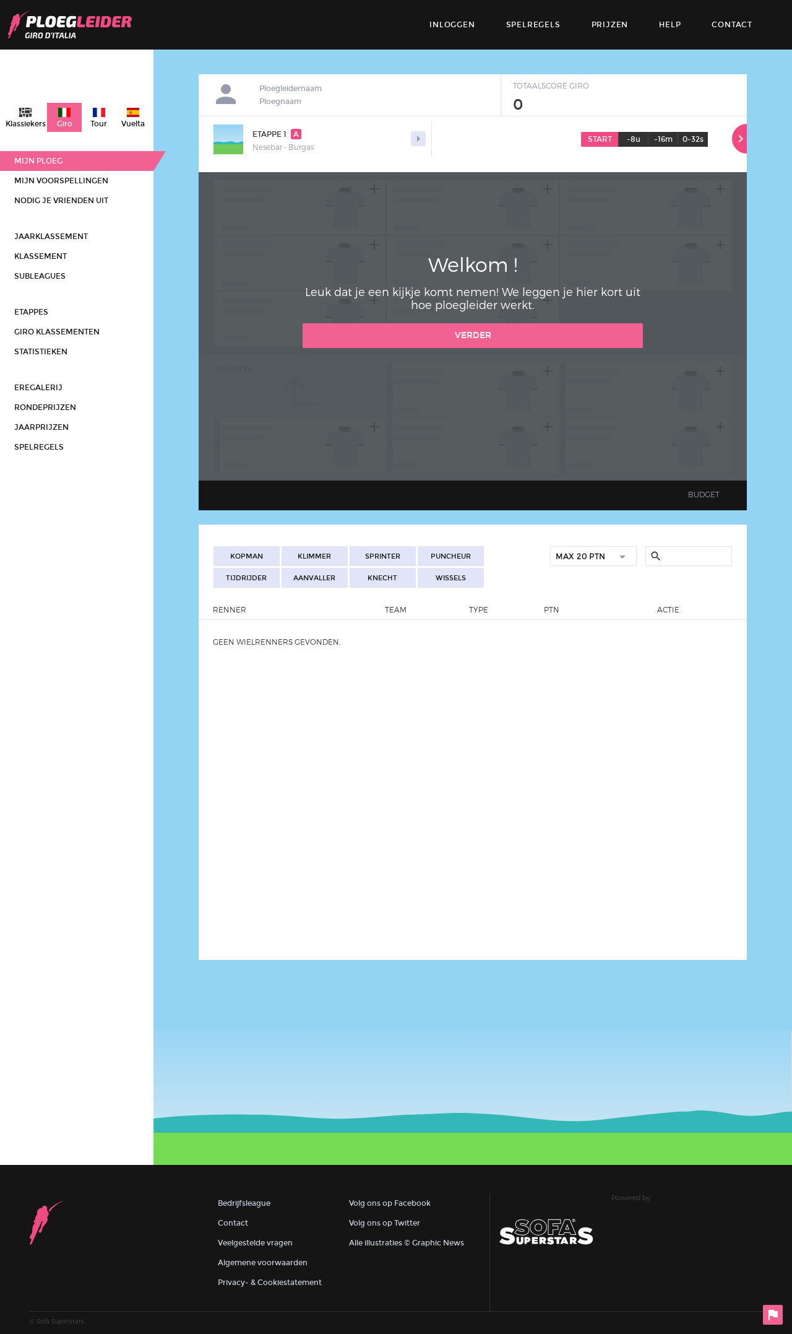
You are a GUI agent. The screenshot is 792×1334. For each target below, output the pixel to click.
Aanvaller (314, 578)
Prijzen (610, 24)
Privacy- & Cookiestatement (270, 1282)
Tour (98, 124)
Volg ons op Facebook (390, 1203)
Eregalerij (38, 387)
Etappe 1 (276, 134)
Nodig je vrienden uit (61, 200)
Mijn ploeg (38, 161)
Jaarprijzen (41, 427)
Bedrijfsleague (244, 1203)
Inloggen (452, 24)
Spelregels (533, 24)
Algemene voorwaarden (263, 1262)
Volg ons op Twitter (384, 1223)
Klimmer (314, 556)
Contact (233, 1223)
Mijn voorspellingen (61, 181)
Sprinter (382, 556)
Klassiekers (26, 124)
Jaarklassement (51, 236)
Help (670, 24)
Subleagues (40, 276)
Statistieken (40, 351)
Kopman (246, 556)
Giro (64, 124)
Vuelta (133, 124)
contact (732, 24)
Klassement (40, 256)
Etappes (31, 312)
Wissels (451, 578)
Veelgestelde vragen (255, 1243)
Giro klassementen (57, 332)
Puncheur (451, 556)
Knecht (382, 578)
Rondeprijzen (45, 407)
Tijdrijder (246, 578)
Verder (473, 335)
